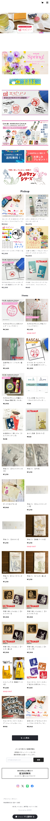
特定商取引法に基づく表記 (11, 802)
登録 (38, 760)
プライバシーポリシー (10, 799)
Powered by (25, 810)
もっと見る (25, 738)
